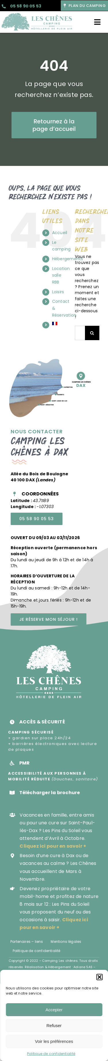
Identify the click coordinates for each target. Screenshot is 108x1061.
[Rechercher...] (80, 333)
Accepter (54, 1009)
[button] (99, 977)
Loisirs (58, 292)
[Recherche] (92, 333)
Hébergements (67, 259)
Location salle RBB (61, 275)
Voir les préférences (54, 1041)
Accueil (59, 232)
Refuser (54, 1025)
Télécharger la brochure (49, 792)
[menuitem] (59, 323)
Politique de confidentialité (51, 1053)
